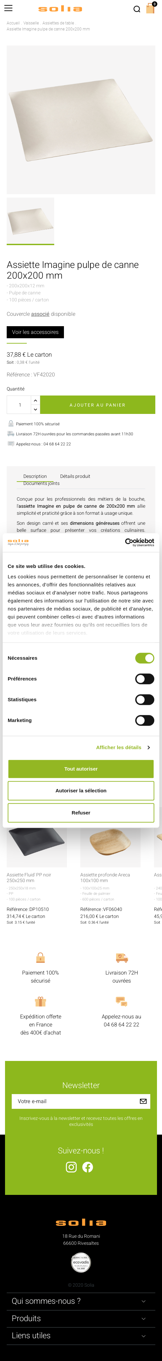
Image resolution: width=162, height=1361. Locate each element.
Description (35, 476)
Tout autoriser (81, 769)
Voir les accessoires (35, 332)
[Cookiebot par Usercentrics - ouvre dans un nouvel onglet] (125, 542)
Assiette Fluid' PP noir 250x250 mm (29, 878)
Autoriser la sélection (81, 790)
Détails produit (75, 476)
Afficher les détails (118, 747)
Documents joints (41, 483)
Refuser (81, 812)
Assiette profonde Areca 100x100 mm (105, 878)
